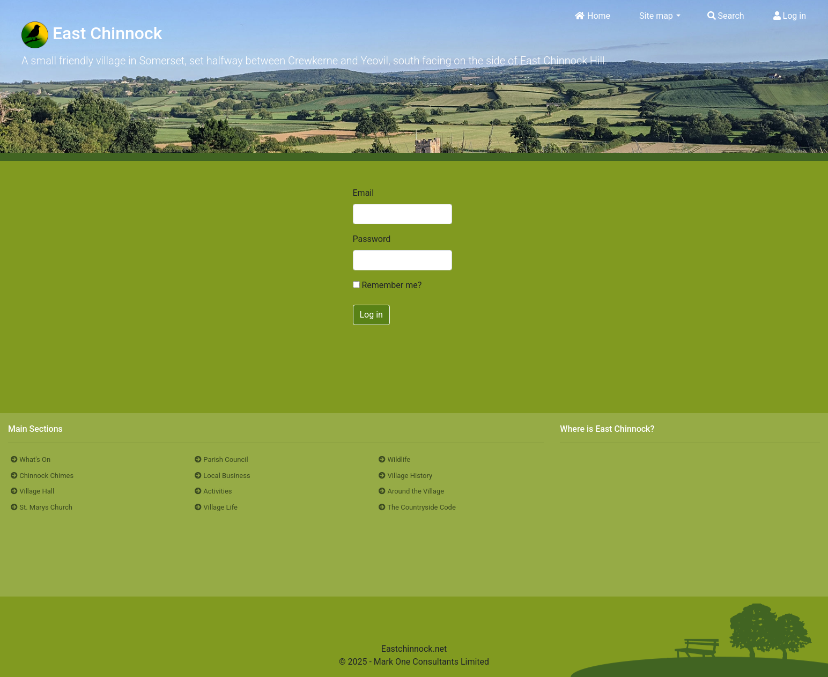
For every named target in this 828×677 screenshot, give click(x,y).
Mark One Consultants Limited (431, 662)
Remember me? (391, 285)
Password (360, 239)
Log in (789, 16)
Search (725, 16)
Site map (659, 16)
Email (360, 193)
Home (592, 16)
